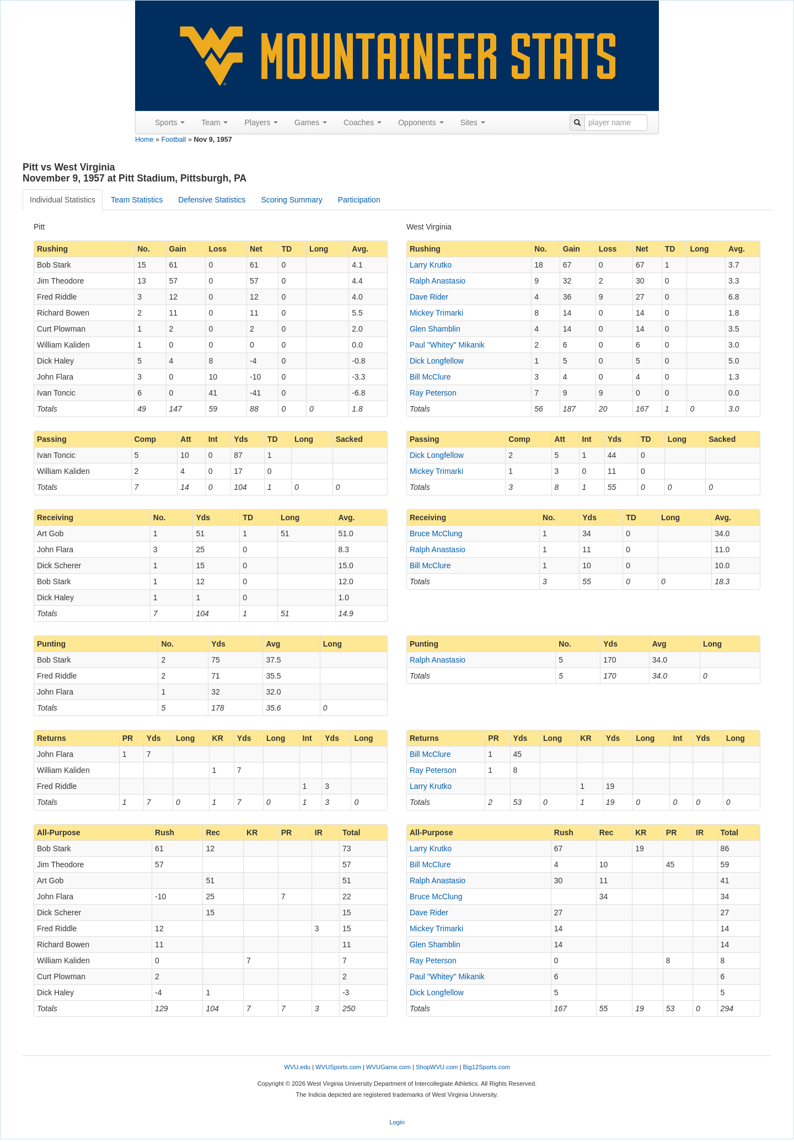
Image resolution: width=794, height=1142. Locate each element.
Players (261, 122)
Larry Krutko (431, 264)
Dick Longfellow (437, 360)
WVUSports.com (338, 1067)
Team (214, 122)
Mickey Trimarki (436, 312)
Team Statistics (137, 199)
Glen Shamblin (435, 328)
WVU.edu (297, 1067)
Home (144, 139)
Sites (472, 122)
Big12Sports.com (486, 1067)
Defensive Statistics (211, 199)
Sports (170, 122)
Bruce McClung (436, 533)
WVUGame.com (388, 1067)
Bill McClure (430, 376)
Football (174, 139)
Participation (359, 199)
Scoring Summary (291, 199)
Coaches (363, 122)
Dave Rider (429, 296)
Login (396, 1122)
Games (310, 122)
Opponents (420, 122)
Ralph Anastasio (437, 280)
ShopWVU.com (437, 1067)
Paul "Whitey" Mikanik (447, 344)
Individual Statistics (62, 199)
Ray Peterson (433, 392)
